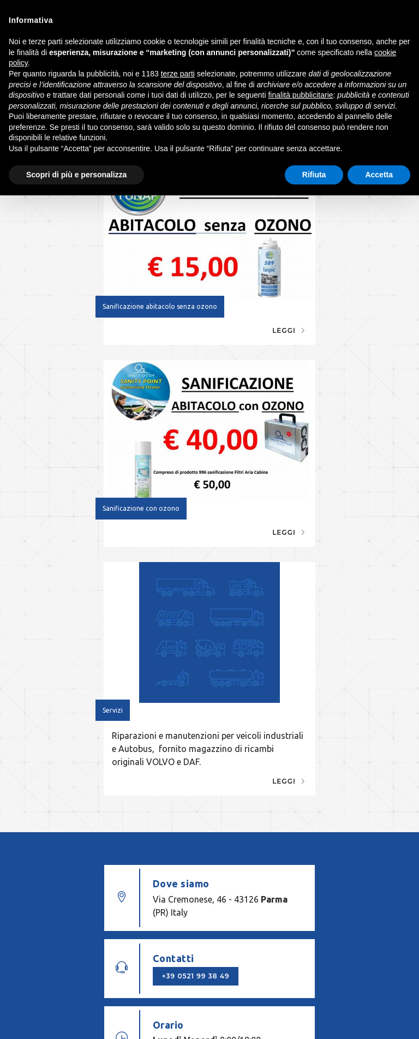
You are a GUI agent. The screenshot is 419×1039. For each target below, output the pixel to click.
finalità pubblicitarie (300, 95)
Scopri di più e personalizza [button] (76, 174)
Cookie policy (363, 962)
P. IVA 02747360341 (168, 962)
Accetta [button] (379, 174)
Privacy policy (295, 962)
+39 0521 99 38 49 (301, 674)
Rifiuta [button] (314, 174)
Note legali (236, 962)
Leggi (175, 315)
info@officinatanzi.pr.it (165, 928)
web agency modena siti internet (210, 1005)
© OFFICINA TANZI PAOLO (75, 962)
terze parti (178, 73)
